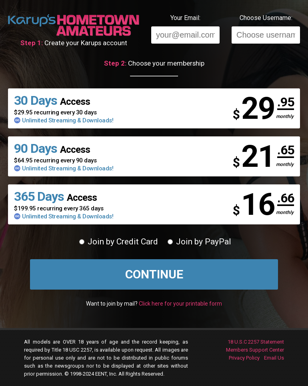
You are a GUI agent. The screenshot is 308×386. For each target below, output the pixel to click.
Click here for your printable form (180, 303)
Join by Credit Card (118, 241)
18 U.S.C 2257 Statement (256, 342)
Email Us (274, 358)
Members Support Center (255, 350)
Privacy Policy (244, 358)
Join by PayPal (199, 241)
